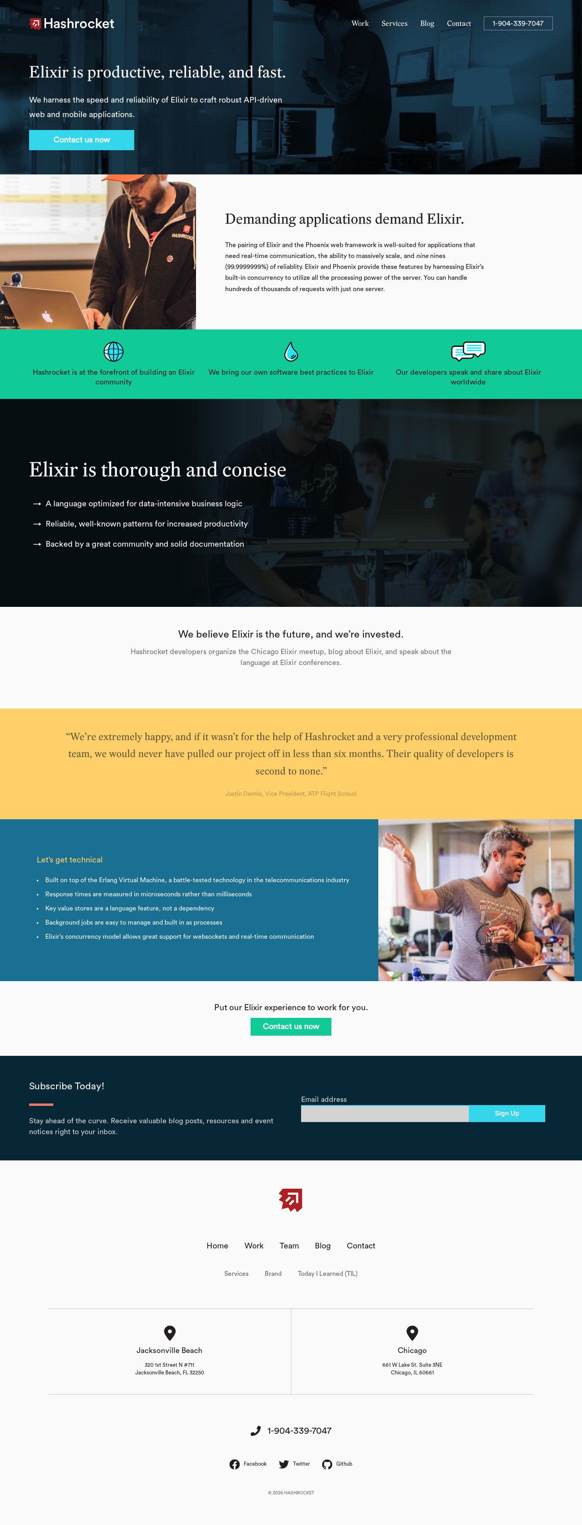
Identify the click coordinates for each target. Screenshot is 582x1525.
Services (395, 23)
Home (217, 1246)
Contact (459, 23)
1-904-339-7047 (518, 23)
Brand (273, 1274)
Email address (324, 1099)
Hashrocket (79, 24)
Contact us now (81, 140)
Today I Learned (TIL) (328, 1274)
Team (289, 1246)
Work (360, 23)
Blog (427, 23)
